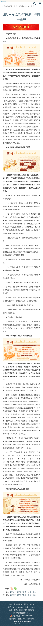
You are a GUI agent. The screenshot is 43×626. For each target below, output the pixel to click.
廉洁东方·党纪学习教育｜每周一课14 (23, 595)
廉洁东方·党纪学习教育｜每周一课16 (23, 592)
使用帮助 (30, 619)
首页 (15, 6)
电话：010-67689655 (15, 607)
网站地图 (12, 619)
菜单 (39, 4)
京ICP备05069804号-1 (21, 613)
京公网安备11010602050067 (21, 616)
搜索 (34, 3)
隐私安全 (21, 619)
